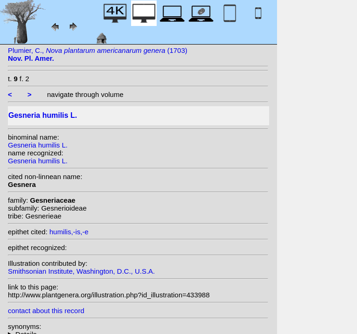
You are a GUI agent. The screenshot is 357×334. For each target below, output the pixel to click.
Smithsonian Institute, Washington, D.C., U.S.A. (81, 271)
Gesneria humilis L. (37, 145)
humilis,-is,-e (68, 232)
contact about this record (46, 311)
